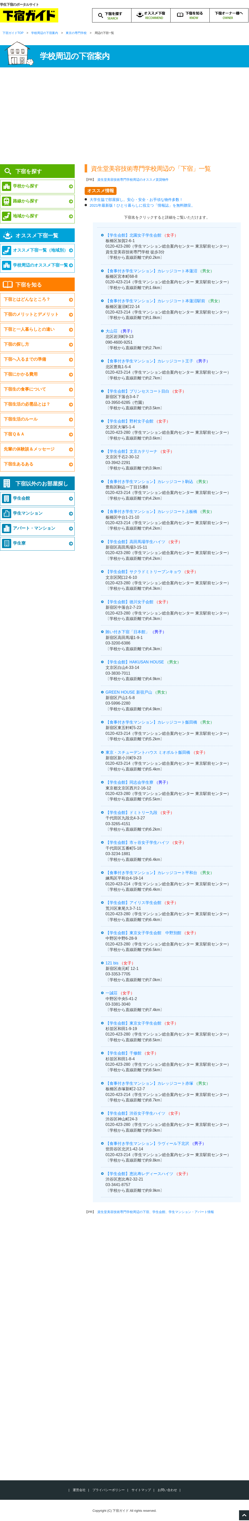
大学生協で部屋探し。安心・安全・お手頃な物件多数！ (136, 199)
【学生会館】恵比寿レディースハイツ (139, 1174)
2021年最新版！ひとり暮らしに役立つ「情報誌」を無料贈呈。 (142, 205)
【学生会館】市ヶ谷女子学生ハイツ (137, 842)
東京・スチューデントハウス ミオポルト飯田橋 (148, 752)
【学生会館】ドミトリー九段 (131, 812)
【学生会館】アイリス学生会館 (133, 903)
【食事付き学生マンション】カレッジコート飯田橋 (151, 722)
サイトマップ (141, 1490)
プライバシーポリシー (108, 1490)
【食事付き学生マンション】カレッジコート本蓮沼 (151, 271)
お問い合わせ (167, 1490)
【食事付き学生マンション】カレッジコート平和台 (151, 873)
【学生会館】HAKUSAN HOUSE (135, 662)
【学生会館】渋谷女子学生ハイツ (135, 1113)
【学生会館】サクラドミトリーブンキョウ (143, 572)
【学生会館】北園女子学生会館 (133, 235)
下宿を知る (28, 285)
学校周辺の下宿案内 (44, 33)
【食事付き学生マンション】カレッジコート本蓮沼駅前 (155, 301)
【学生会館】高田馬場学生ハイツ (135, 542)
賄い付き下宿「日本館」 (127, 632)
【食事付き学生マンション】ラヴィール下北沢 (147, 1143)
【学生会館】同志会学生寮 (129, 782)
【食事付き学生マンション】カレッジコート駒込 (149, 481)
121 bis (112, 963)
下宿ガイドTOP (12, 33)
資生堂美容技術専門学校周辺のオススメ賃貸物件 (133, 179)
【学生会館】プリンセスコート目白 (137, 391)
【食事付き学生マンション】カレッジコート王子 (149, 361)
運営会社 (79, 1490)
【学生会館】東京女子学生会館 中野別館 (143, 933)
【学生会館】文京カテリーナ (131, 451)
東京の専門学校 (76, 33)
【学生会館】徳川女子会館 (129, 602)
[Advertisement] (124, 117)
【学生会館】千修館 (123, 1053)
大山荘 (112, 331)
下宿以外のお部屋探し (41, 483)
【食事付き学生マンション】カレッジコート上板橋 (151, 511)
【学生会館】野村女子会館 (129, 421)
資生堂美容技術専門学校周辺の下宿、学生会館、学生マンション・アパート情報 (155, 1212)
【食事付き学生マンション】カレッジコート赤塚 (149, 1083)
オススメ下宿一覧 (36, 235)
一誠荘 (112, 993)
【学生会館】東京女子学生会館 (133, 1023)
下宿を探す (28, 171)
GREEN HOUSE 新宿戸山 (129, 692)
